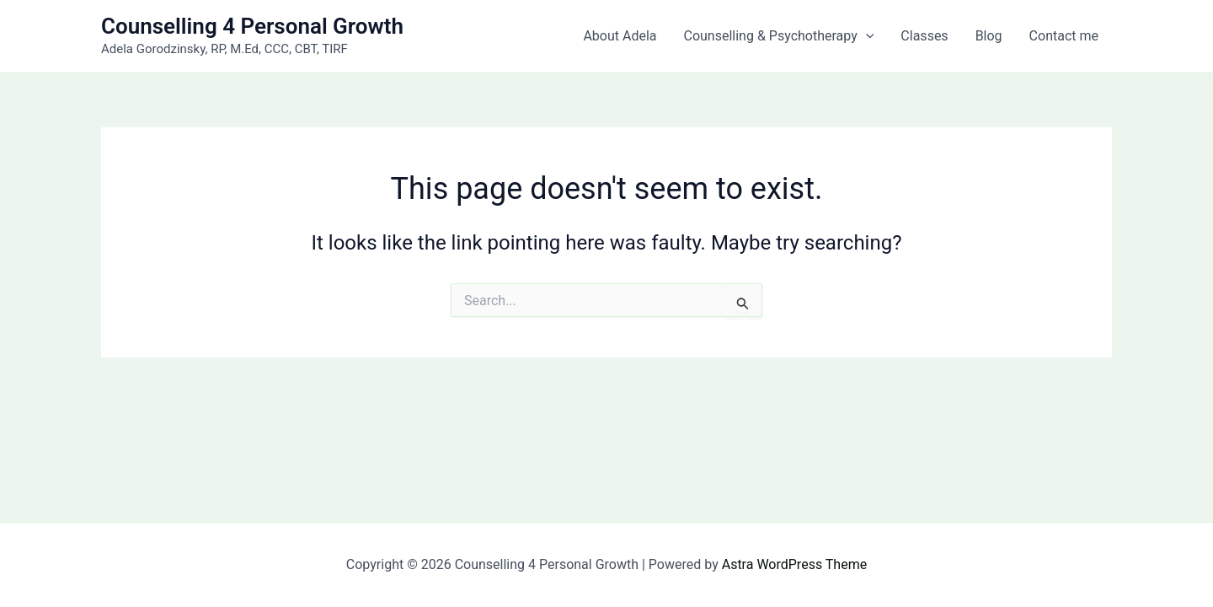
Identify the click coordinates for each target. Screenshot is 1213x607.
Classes (924, 36)
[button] (866, 36)
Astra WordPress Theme (794, 564)
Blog (988, 36)
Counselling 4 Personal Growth (252, 26)
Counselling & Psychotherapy (779, 36)
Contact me (1063, 36)
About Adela (619, 36)
